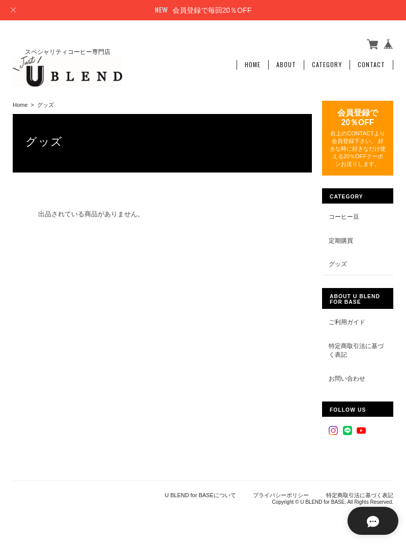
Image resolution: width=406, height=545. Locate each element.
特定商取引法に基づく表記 (356, 350)
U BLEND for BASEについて (200, 495)
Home (252, 64)
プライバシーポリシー (281, 495)
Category (327, 64)
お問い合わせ (347, 378)
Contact (371, 64)
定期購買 (341, 240)
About (286, 64)
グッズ (338, 264)
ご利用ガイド (347, 321)
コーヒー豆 (344, 216)
